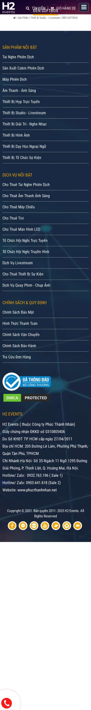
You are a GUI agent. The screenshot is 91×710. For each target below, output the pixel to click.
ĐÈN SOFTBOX (70, 17)
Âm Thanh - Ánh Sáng (19, 107)
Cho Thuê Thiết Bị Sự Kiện (22, 290)
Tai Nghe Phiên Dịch (18, 73)
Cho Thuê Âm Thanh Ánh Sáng (26, 212)
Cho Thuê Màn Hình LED (21, 245)
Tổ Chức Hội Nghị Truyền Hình (25, 268)
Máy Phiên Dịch (14, 95)
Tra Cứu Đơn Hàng (16, 373)
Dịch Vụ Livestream (17, 279)
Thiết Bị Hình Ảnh (16, 151)
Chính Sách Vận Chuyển (21, 351)
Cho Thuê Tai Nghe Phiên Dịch (26, 201)
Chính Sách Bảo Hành (19, 362)
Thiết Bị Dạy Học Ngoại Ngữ (24, 162)
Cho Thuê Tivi (13, 234)
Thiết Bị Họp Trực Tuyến (21, 118)
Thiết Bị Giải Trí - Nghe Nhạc (24, 140)
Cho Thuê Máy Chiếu (18, 223)
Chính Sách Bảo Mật (18, 328)
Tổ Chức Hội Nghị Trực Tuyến (25, 257)
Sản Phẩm (23, 17)
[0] (62, 8)
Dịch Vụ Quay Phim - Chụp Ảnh (26, 301)
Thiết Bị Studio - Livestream (45, 17)
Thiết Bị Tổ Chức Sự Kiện (21, 174)
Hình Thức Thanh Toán (20, 339)
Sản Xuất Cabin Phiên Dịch (23, 84)
